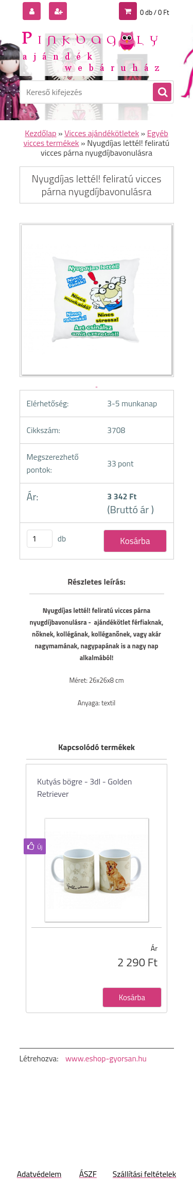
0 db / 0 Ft (154, 12)
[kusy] (39, 539)
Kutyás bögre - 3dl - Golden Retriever (84, 787)
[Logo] (90, 50)
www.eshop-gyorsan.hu (106, 1058)
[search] (161, 92)
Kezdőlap (40, 133)
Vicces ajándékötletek (101, 133)
